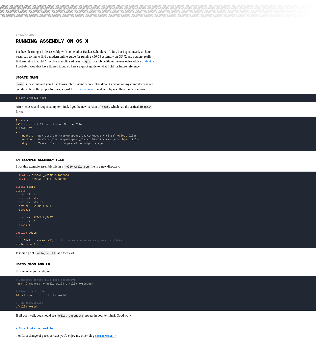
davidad (150, 61)
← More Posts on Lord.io (34, 328)
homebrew (86, 89)
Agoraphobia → (105, 335)
